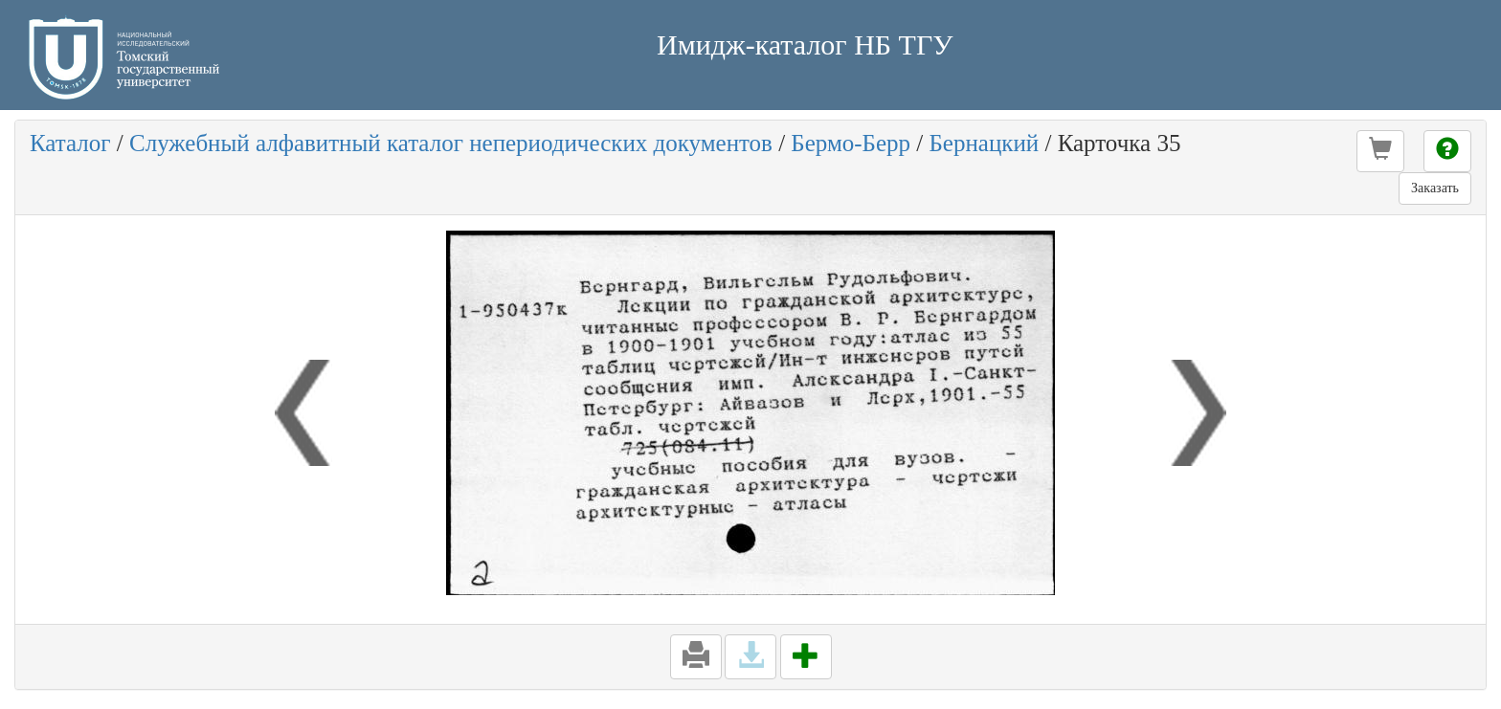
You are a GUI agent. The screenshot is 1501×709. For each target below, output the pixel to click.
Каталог (70, 143)
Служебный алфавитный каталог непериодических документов (451, 143)
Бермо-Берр (850, 143)
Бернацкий (984, 143)
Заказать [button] (1435, 188)
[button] (1380, 151)
